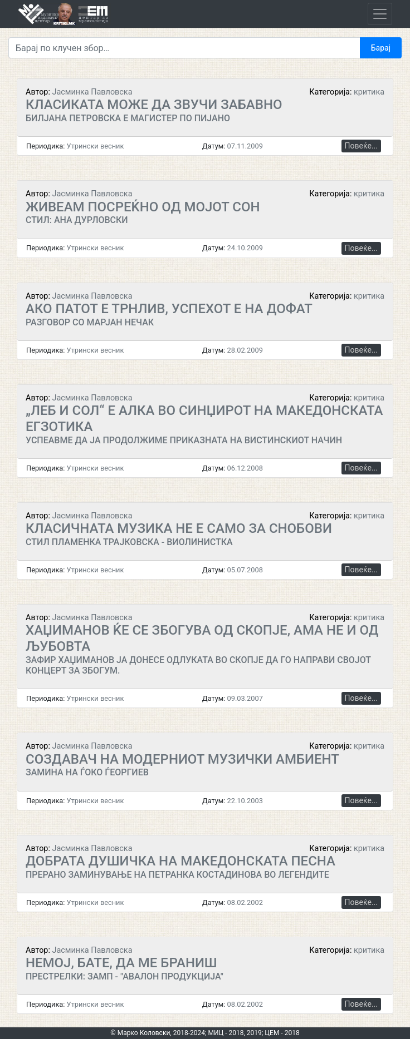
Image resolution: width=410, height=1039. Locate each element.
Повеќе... (361, 145)
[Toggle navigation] (380, 14)
